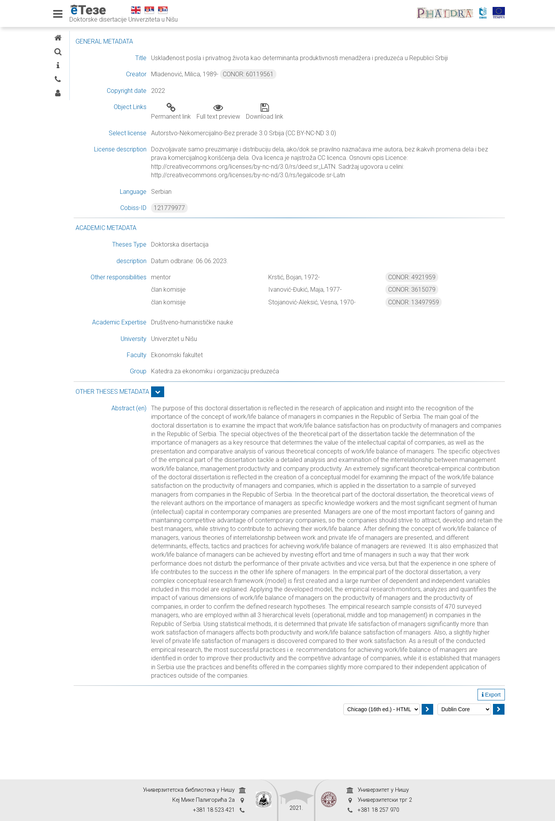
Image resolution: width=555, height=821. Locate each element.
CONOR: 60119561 (309, 83)
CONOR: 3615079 (432, 298)
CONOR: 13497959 (434, 310)
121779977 (230, 216)
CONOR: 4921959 (432, 285)
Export (491, 755)
